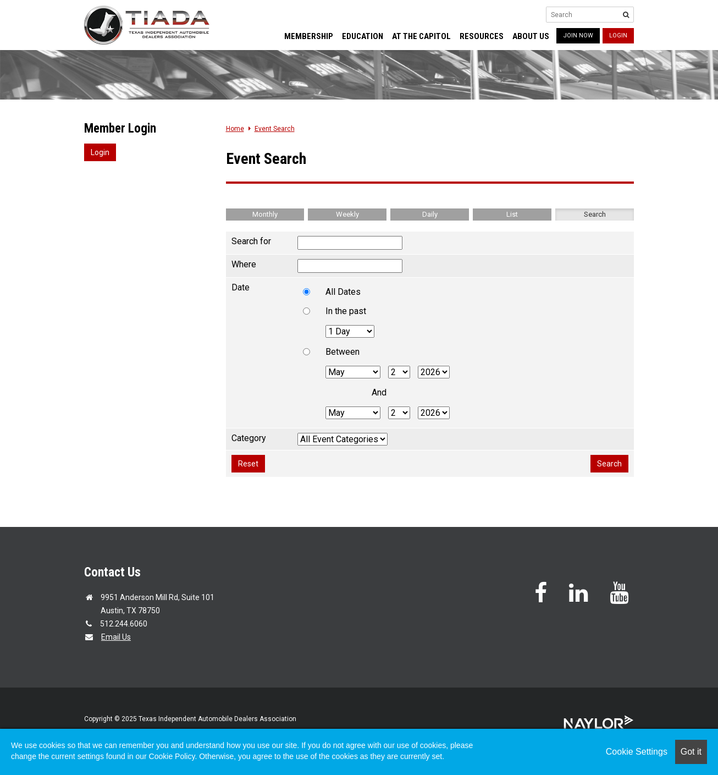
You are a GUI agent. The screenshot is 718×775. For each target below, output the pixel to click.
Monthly (265, 214)
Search (595, 214)
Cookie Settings (636, 751)
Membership (308, 36)
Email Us (116, 637)
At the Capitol (421, 36)
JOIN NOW (578, 35)
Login (618, 35)
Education (362, 36)
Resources (482, 36)
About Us (530, 36)
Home (235, 129)
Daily (430, 214)
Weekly (347, 214)
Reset (248, 463)
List (512, 214)
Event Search (275, 129)
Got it (691, 751)
